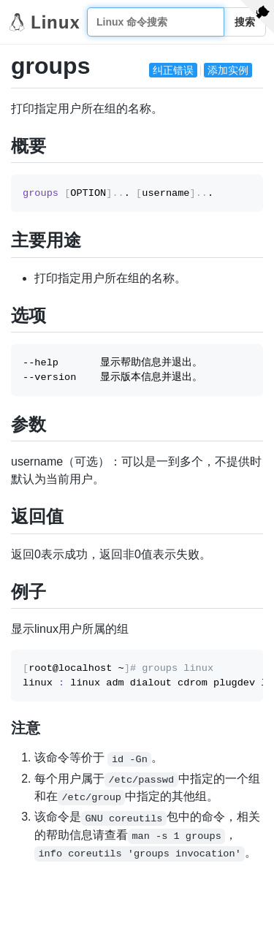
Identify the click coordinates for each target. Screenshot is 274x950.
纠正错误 (173, 70)
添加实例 (228, 70)
